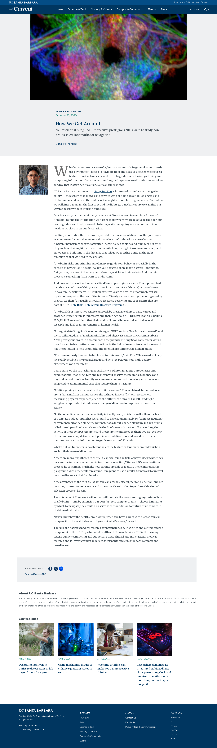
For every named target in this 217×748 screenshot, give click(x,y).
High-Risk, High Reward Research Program (97, 305)
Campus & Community (130, 9)
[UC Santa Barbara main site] (23, 2)
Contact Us (130, 717)
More (164, 9)
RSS (173, 738)
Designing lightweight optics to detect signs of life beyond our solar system (36, 668)
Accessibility (25, 729)
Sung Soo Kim (103, 191)
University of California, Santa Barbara (191, 2)
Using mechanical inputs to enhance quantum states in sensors (75, 668)
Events (152, 9)
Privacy (22, 725)
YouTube (175, 730)
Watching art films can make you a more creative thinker (113, 668)
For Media (130, 722)
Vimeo (174, 726)
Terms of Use (33, 725)
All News (84, 717)
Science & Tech (77, 9)
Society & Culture (101, 9)
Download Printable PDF (35, 574)
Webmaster (38, 729)
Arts (60, 9)
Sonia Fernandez (66, 144)
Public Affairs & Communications (141, 726)
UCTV (174, 734)
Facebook (175, 717)
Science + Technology (68, 111)
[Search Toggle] (207, 9)
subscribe (194, 9)
